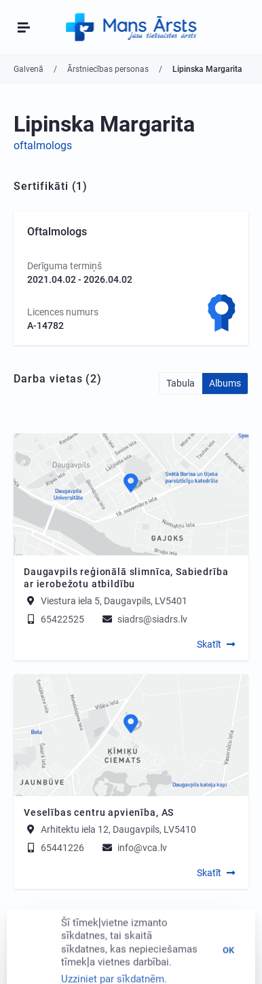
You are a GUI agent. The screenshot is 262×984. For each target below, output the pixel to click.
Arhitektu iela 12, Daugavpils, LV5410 (118, 829)
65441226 (54, 847)
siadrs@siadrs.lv (143, 619)
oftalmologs (43, 145)
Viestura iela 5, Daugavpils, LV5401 (114, 600)
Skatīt (209, 644)
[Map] (131, 494)
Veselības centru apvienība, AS (99, 812)
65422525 (54, 619)
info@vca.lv (133, 847)
